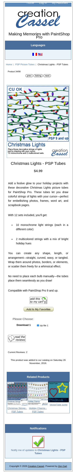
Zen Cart (62, 466)
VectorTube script (58, 404)
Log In (43, 2)
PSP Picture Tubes (25, 64)
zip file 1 (44, 325)
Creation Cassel (36, 466)
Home (30, 2)
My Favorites (60, 2)
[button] (66, 88)
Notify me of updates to (38, 445)
